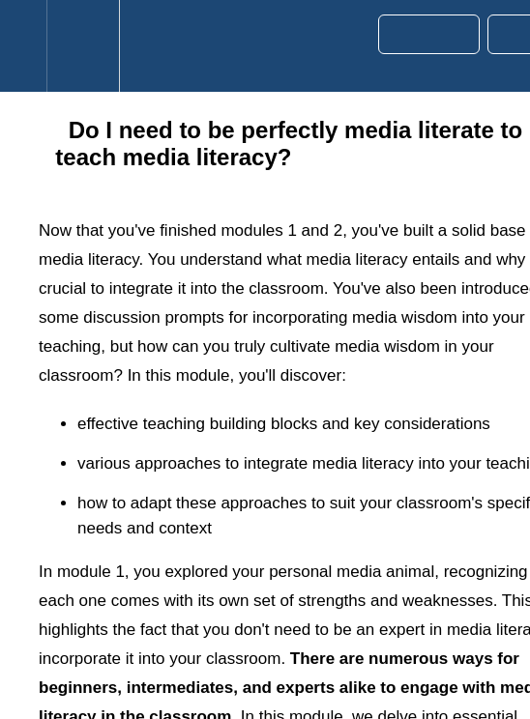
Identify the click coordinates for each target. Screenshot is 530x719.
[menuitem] (82, 46)
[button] (23, 46)
